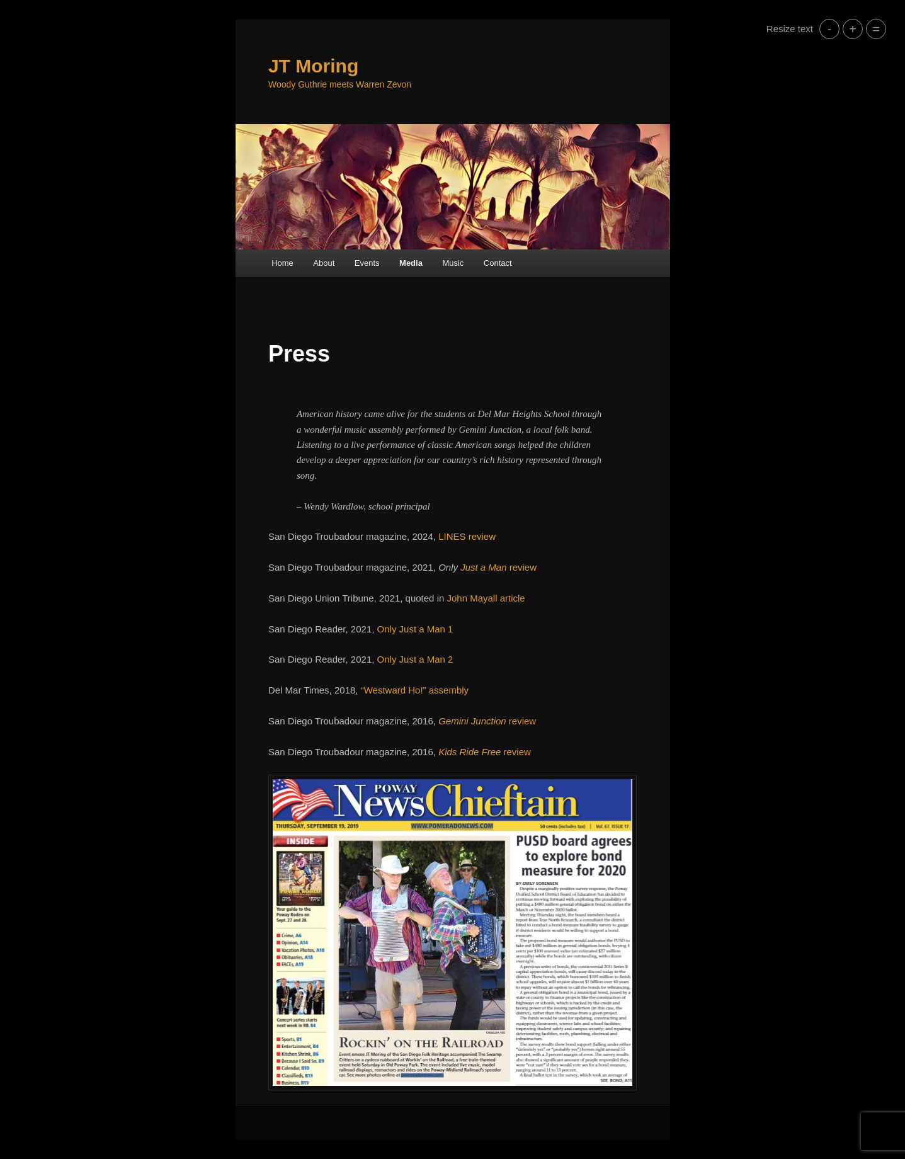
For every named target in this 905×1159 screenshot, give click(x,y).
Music (453, 263)
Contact (498, 263)
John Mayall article (486, 598)
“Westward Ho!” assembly (415, 690)
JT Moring (313, 65)
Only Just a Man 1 (415, 629)
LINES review (467, 536)
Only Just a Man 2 (415, 659)
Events (367, 263)
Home (282, 263)
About (323, 263)
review (498, 567)
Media (411, 263)
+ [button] (853, 29)
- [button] (830, 29)
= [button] (876, 29)
